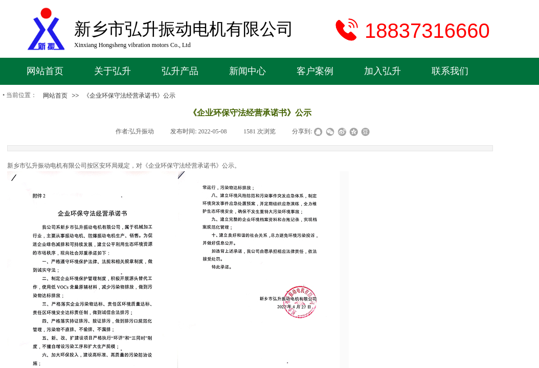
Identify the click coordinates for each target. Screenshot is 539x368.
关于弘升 (112, 71)
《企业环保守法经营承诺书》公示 (129, 95)
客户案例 (315, 71)
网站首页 (45, 71)
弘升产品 (180, 71)
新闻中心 (247, 71)
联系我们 (450, 71)
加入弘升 (382, 71)
